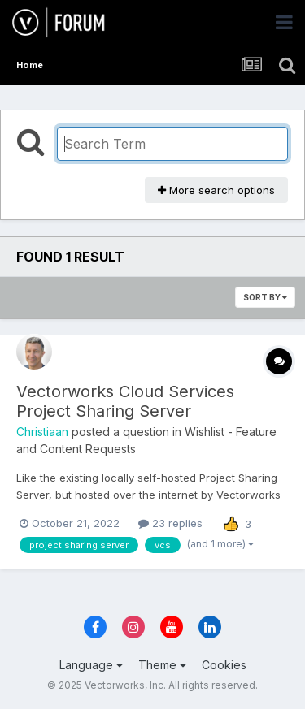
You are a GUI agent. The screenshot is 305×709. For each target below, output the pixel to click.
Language (91, 665)
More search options (216, 190)
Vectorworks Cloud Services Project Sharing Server (125, 401)
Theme (162, 665)
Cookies (224, 665)
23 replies (170, 523)
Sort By (265, 297)
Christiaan (42, 432)
